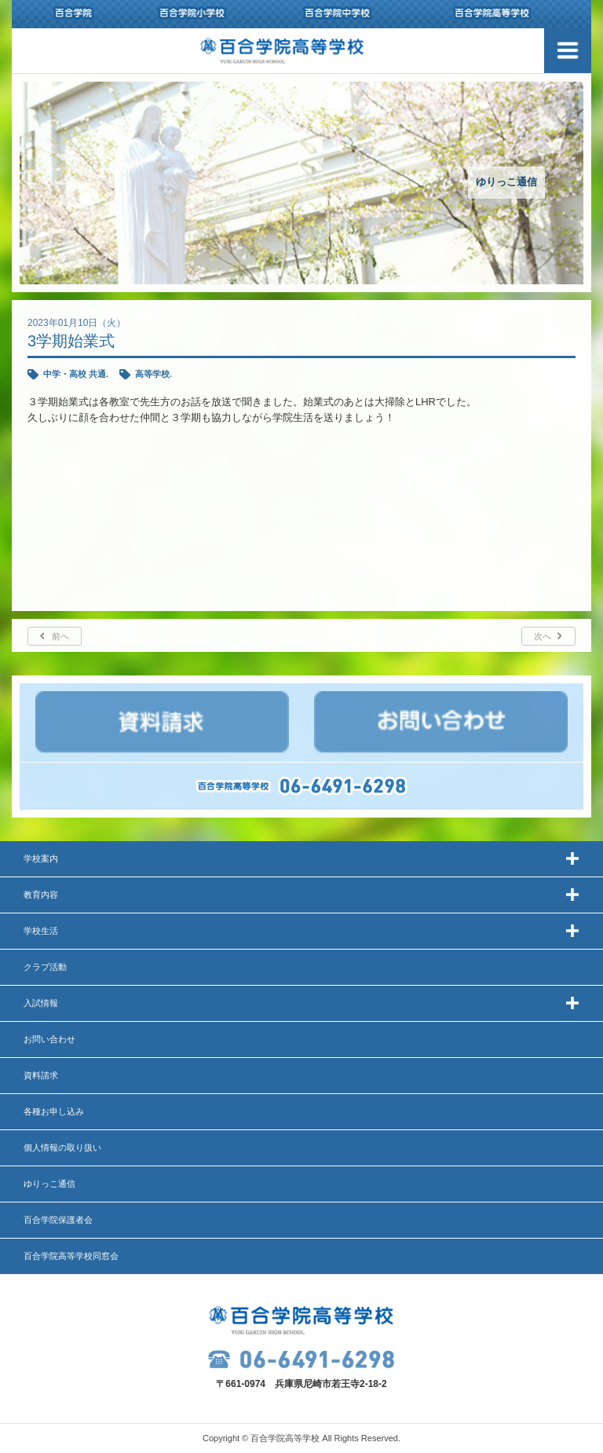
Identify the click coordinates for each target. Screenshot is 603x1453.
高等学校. (153, 374)
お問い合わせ (49, 1039)
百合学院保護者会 (58, 1219)
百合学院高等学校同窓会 (71, 1256)
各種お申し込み (54, 1111)
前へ (60, 636)
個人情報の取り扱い (62, 1147)
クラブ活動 (45, 967)
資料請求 (41, 1075)
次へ (542, 636)
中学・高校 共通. (75, 374)
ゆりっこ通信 (49, 1183)
